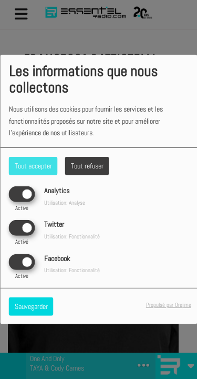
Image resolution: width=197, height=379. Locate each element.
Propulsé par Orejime (168, 304)
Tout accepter (33, 166)
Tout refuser (87, 166)
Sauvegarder (31, 306)
